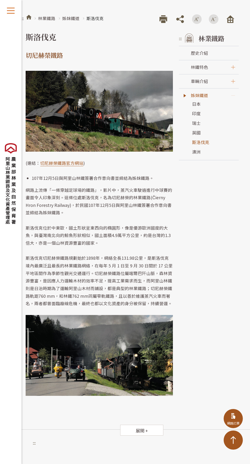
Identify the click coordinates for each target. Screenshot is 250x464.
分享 (180, 19)
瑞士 (196, 123)
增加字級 (197, 19)
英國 (196, 132)
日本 (196, 104)
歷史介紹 (199, 53)
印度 (196, 113)
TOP (233, 440)
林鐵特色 (199, 67)
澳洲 (196, 152)
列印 (163, 19)
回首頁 (230, 19)
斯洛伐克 (200, 142)
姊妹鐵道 (71, 18)
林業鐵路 (46, 18)
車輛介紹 (199, 81)
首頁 (29, 17)
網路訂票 (233, 423)
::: (22, 18)
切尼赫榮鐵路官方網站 (61, 163)
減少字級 (213, 19)
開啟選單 (11, 11)
